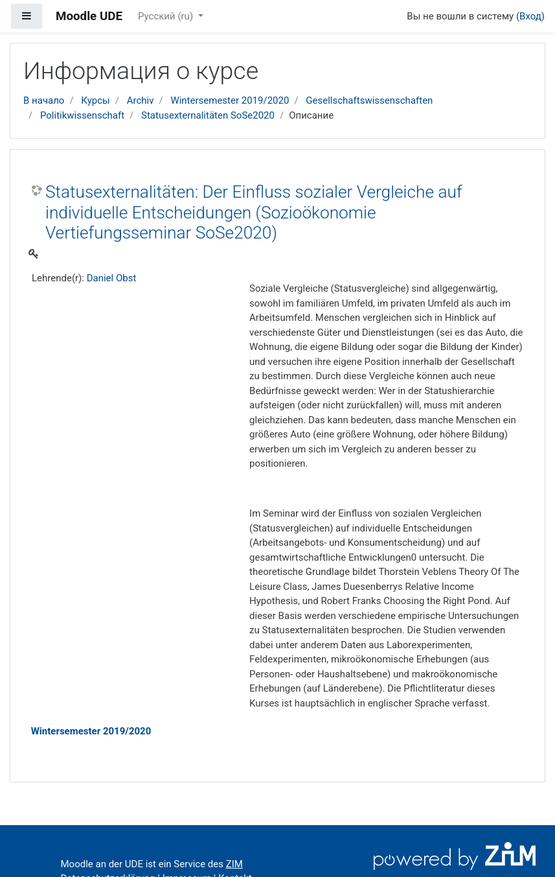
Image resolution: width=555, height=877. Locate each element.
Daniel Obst (112, 278)
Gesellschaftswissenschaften (369, 100)
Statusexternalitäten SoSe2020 (208, 115)
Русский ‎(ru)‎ (167, 16)
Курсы (95, 100)
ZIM (234, 864)
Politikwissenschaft (82, 115)
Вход (530, 16)
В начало (43, 100)
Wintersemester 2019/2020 (229, 100)
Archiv (140, 100)
